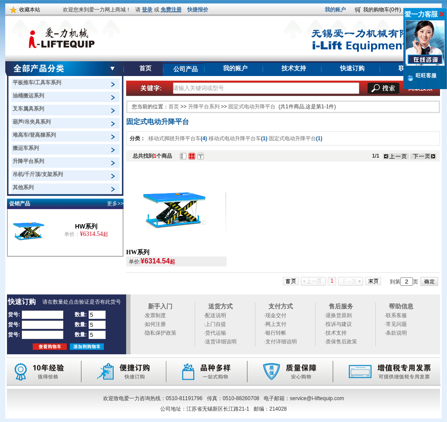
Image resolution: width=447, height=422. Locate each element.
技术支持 (294, 68)
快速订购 (352, 68)
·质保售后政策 (340, 342)
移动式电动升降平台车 (238, 138)
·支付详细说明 (280, 342)
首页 (145, 68)
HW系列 (86, 226)
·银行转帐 (275, 333)
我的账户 (335, 10)
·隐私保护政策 (160, 333)
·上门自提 (215, 324)
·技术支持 (335, 333)
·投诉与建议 (338, 324)
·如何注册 (155, 324)
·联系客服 (396, 315)
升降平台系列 (204, 107)
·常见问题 (396, 324)
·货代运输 (215, 333)
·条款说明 (396, 333)
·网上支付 (275, 324)
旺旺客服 (426, 76)
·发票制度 (155, 315)
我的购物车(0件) (382, 10)
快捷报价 (197, 10)
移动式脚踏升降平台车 (177, 138)
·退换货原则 (338, 315)
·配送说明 (215, 315)
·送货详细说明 (220, 342)
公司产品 (185, 69)
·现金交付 (275, 315)
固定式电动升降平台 (251, 107)
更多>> (115, 204)
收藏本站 (29, 10)
